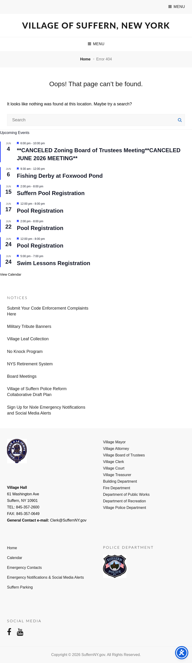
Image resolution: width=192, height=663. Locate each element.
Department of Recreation (124, 501)
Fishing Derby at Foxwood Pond (60, 176)
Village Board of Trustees (124, 455)
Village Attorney (116, 449)
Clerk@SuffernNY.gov (68, 520)
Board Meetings (22, 376)
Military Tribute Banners (29, 326)
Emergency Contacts (24, 568)
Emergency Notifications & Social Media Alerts (45, 577)
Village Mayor (114, 442)
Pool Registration (40, 210)
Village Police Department (124, 508)
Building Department (120, 481)
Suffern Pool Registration (51, 193)
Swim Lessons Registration (53, 263)
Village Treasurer (117, 475)
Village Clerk (113, 462)
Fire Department (116, 488)
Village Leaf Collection (28, 339)
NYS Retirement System (30, 364)
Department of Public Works (126, 494)
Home (86, 59)
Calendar (14, 558)
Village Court (113, 468)
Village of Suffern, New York (96, 25)
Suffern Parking (20, 587)
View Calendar (10, 274)
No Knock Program (25, 351)
